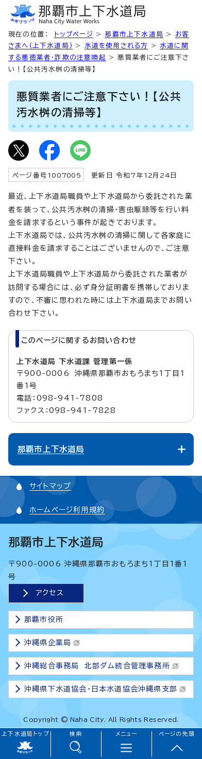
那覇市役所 (43, 619)
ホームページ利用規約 (67, 509)
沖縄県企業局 (52, 642)
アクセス (50, 592)
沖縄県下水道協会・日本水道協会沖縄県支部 (105, 689)
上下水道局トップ (25, 733)
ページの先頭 (177, 733)
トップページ (73, 34)
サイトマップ (50, 486)
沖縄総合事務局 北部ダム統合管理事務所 (101, 665)
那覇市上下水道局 (134, 34)
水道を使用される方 (116, 45)
